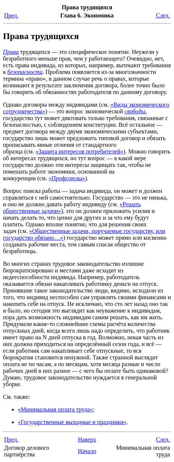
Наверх (87, 439)
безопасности (25, 72)
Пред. (11, 15)
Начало (87, 451)
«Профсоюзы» (67, 178)
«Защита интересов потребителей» (80, 151)
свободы (135, 111)
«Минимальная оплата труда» (55, 409)
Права (11, 52)
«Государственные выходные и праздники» (72, 422)
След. (163, 15)
